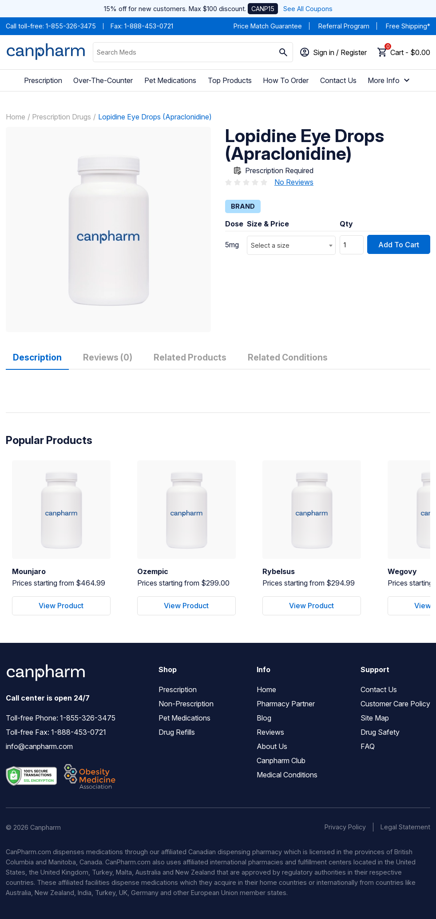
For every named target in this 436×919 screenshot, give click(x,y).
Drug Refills (177, 732)
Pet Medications (170, 80)
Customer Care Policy (395, 703)
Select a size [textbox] (270, 245)
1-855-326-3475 (71, 26)
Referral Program (343, 26)
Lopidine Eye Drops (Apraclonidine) (155, 116)
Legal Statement (405, 827)
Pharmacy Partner (286, 703)
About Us (272, 746)
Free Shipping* (408, 26)
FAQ (368, 746)
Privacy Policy (345, 827)
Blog (264, 717)
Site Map (375, 717)
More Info (390, 80)
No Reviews (293, 182)
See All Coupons (308, 8)
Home (15, 116)
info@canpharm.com (39, 746)
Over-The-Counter (103, 80)
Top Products (230, 80)
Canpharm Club (281, 760)
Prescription (43, 80)
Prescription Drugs (61, 116)
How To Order (286, 80)
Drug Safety (380, 732)
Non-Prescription (186, 703)
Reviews (270, 732)
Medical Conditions (287, 774)
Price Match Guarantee (268, 26)
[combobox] (291, 245)
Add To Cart (398, 244)
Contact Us (338, 80)
